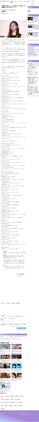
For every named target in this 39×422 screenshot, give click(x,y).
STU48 (7, 402)
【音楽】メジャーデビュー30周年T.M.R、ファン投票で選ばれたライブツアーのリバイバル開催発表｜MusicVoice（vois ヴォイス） (33, 66)
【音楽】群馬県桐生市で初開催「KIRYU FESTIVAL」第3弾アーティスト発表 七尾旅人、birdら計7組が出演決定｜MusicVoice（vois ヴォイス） (33, 81)
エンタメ (16, 1)
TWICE (15, 405)
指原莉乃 (17, 396)
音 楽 (12, 1)
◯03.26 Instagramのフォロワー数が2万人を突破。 (33, 47)
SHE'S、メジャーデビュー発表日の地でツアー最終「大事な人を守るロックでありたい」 (14, 336)
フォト (29, 1)
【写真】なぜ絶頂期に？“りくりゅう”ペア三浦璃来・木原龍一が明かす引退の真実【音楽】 (33, 92)
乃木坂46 (7, 396)
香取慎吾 (12, 402)
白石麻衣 (8, 303)
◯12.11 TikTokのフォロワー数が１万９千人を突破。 (33, 50)
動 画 (33, 1)
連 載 (25, 1)
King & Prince (17, 399)
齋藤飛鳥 (18, 303)
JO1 (16, 402)
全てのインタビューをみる (33, 40)
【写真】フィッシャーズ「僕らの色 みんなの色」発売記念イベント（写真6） (33, 87)
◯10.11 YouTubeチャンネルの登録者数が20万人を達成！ (33, 52)
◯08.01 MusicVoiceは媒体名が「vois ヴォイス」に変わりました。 (33, 55)
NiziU (2, 399)
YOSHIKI (12, 399)
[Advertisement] (16, 17)
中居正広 (2, 408)
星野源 (6, 405)
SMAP (22, 396)
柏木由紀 (20, 402)
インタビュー (21, 1)
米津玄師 (10, 405)
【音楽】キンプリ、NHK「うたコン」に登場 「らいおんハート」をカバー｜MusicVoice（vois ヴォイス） (33, 74)
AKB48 (2, 396)
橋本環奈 (20, 405)
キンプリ (2, 402)
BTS (2, 405)
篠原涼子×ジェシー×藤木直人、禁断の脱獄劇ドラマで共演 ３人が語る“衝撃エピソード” (33, 27)
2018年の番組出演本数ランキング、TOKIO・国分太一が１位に (11, 338)
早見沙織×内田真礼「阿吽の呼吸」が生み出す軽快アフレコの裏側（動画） (33, 35)
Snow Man (7, 399)
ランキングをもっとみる (33, 95)
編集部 (3, 10)
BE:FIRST (12, 396)
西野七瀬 (13, 303)
